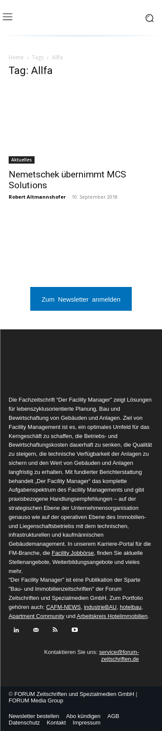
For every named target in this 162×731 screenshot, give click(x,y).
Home (16, 57)
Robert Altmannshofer (37, 196)
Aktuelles (21, 160)
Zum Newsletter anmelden (81, 299)
